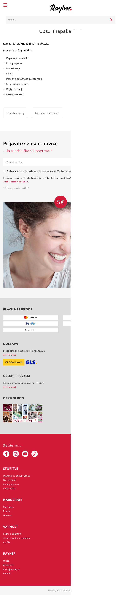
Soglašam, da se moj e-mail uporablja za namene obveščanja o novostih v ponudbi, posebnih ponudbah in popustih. (61, 171)
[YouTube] (25, 454)
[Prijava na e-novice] (114, 162)
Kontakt (7, 573)
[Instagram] (16, 454)
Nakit (9, 73)
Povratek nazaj (15, 113)
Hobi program (14, 63)
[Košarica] (112, 5)
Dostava (7, 515)
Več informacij (9, 354)
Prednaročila (9, 488)
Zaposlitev (8, 565)
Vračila (6, 542)
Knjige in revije (14, 89)
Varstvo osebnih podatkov (16, 538)
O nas (6, 560)
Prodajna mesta (11, 569)
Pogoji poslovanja (12, 533)
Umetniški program (17, 83)
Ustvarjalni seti (14, 94)
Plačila (6, 511)
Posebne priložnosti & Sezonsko (24, 78)
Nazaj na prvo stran (46, 113)
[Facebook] (6, 454)
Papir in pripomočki (17, 58)
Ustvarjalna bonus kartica (16, 475)
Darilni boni (9, 479)
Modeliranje (13, 68)
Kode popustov (11, 484)
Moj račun (8, 506)
